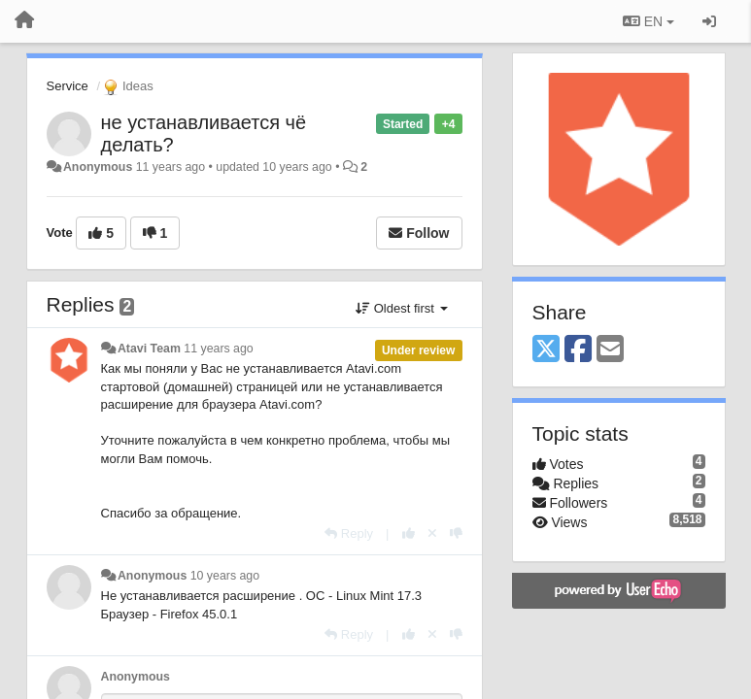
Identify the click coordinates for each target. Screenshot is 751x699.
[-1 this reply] (456, 533)
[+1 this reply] (408, 533)
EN (648, 21)
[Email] (610, 350)
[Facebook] (578, 350)
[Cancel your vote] (432, 533)
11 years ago (218, 348)
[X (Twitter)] (546, 350)
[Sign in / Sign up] (709, 21)
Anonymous (97, 167)
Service (67, 86)
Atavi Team (149, 348)
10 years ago (224, 575)
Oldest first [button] (401, 308)
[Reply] (348, 533)
